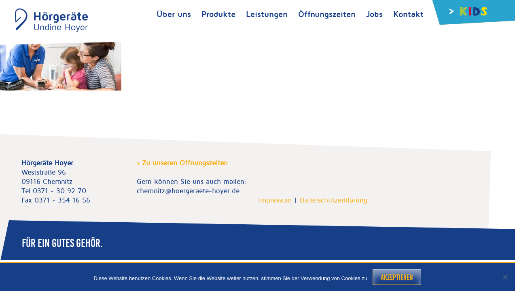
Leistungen (267, 14)
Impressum (275, 200)
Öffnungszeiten (327, 14)
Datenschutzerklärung (333, 200)
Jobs (374, 14)
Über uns (174, 14)
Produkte (218, 14)
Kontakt (408, 14)
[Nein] (505, 277)
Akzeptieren (397, 277)
